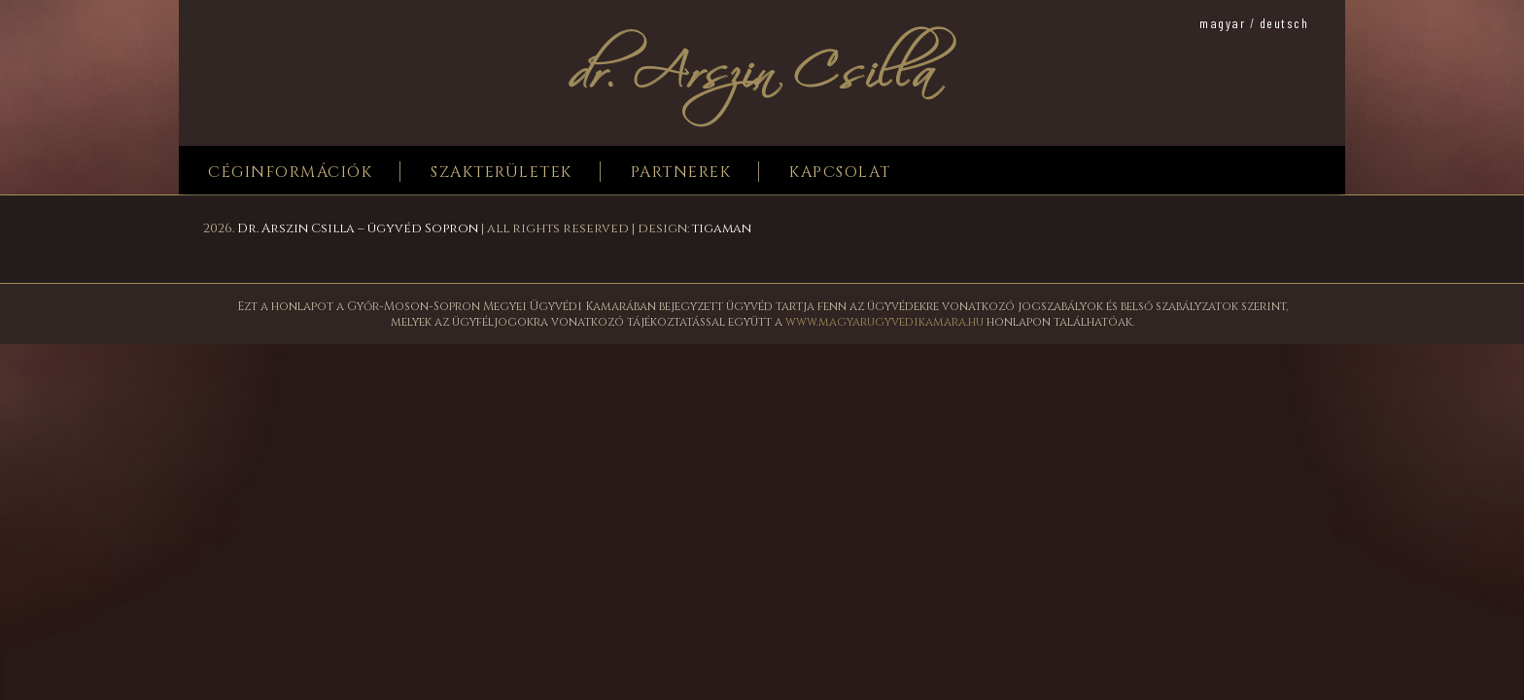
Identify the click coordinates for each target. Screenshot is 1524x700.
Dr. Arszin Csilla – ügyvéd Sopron (357, 228)
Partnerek (681, 172)
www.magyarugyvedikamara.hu (884, 322)
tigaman (721, 228)
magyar (1222, 23)
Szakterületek (501, 172)
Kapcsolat (840, 172)
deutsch (1284, 23)
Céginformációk (290, 172)
